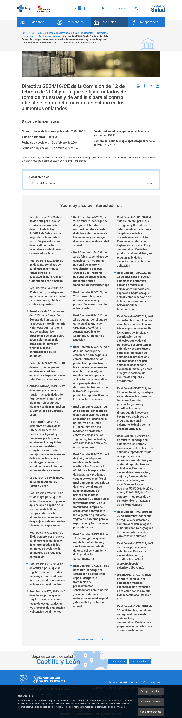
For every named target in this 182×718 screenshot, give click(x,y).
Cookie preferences (150, 711)
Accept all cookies (151, 691)
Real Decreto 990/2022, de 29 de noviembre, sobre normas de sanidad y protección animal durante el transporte (90, 300)
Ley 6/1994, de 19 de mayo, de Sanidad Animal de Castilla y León (46, 481)
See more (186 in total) (91, 639)
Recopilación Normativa (59, 33)
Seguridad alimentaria (84, 33)
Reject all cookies (150, 701)
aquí (98, 703)
